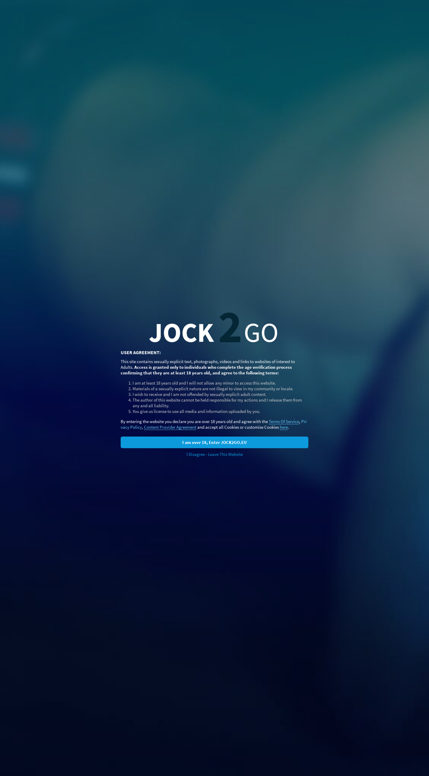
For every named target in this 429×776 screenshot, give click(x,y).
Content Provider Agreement (170, 427)
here (284, 427)
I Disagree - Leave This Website (214, 454)
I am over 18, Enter (214, 442)
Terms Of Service (284, 421)
